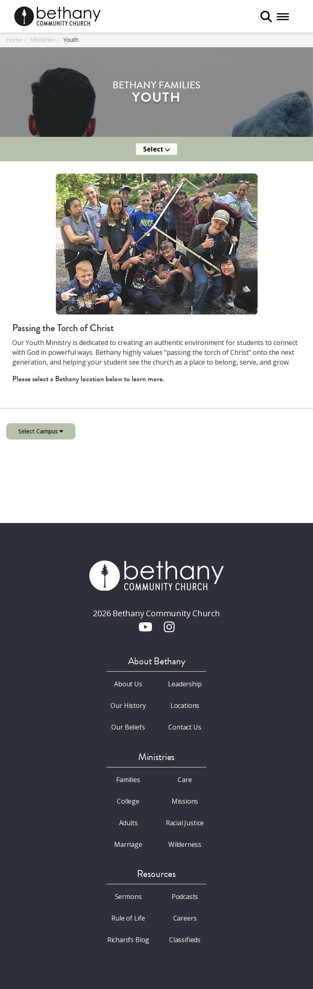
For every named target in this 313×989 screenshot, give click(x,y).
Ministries (42, 40)
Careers (185, 918)
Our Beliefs (128, 727)
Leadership (184, 683)
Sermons (128, 896)
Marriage (128, 844)
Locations (184, 705)
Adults (128, 822)
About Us (128, 683)
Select (156, 149)
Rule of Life (128, 918)
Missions (185, 801)
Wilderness (184, 844)
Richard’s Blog (128, 939)
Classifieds (185, 939)
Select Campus (40, 431)
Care (185, 779)
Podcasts (185, 896)
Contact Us (184, 727)
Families (128, 779)
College (128, 801)
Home (14, 40)
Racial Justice (185, 822)
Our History (127, 705)
